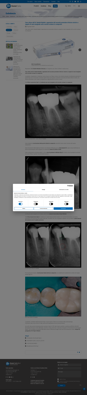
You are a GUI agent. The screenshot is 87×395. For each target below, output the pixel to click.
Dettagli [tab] (43, 189)
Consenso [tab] (23, 189)
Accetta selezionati (43, 208)
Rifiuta (23, 208)
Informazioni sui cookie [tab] (64, 189)
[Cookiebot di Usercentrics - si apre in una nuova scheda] (67, 186)
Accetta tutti (63, 208)
